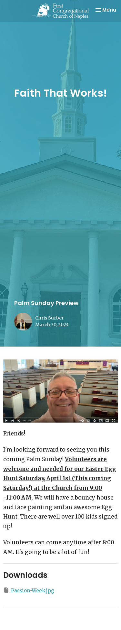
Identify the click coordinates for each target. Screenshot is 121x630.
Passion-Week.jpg (28, 590)
